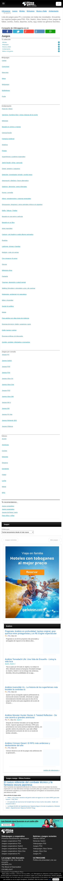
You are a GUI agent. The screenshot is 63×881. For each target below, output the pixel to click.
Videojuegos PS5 (39, 843)
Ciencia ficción (7, 133)
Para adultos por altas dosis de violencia (15, 318)
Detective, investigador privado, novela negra (17, 174)
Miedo (4, 486)
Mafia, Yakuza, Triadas (9, 210)
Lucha (4, 480)
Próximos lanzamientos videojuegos (15, 838)
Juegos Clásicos (7, 426)
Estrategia (5, 469)
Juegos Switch (7, 360)
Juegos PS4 (6, 372)
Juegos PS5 (6, 366)
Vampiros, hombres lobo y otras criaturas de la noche (20, 115)
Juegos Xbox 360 (8, 396)
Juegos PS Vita (7, 414)
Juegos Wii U (6, 402)
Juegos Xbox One (8, 384)
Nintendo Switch (39, 841)
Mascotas (5, 72)
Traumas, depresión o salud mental (14, 282)
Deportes (5, 457)
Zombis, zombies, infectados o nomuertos (16, 342)
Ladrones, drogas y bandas (11, 246)
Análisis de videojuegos (50, 770)
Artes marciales (7, 228)
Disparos (5, 463)
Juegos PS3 (6, 390)
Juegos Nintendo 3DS (9, 420)
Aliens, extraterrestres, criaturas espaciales (16, 198)
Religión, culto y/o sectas (10, 252)
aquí (50, 879)
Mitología (5, 121)
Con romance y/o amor (9, 258)
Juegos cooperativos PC (11, 854)
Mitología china (7, 270)
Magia (4, 312)
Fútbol (4, 474)
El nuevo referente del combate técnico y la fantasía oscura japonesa (28, 783)
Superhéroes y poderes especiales (13, 156)
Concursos (5, 66)
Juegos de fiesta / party (10, 512)
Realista (4, 240)
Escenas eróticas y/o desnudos (12, 336)
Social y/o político (8, 306)
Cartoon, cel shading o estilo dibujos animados (17, 234)
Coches (4, 451)
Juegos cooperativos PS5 (11, 841)
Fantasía (5, 276)
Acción (4, 439)
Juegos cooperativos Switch (12, 846)
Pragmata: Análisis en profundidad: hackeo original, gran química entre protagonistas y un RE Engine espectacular (31, 632)
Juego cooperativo (8, 509)
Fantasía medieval (8, 139)
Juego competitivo (8, 506)
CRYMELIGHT (7, 869)
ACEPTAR (56, 879)
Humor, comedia (7, 192)
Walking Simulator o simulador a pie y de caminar (18, 288)
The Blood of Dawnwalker (11, 867)
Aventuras (5, 445)
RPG (3, 492)
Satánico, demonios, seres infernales (14, 186)
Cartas (4, 60)
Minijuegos (5, 84)
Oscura (4, 264)
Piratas (4, 150)
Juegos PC (5, 354)
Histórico (5, 145)
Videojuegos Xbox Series (42, 849)
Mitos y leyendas (7, 300)
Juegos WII (6, 408)
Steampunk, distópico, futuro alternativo (15, 180)
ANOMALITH (7, 864)
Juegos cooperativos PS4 (11, 843)
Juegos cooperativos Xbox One (13, 851)
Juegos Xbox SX (7, 378)
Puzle (4, 96)
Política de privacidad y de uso (44, 860)
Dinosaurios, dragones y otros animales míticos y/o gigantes (22, 204)
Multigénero (6, 90)
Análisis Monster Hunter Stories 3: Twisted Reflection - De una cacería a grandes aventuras (31, 716)
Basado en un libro (8, 222)
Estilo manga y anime (9, 330)
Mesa (4, 78)
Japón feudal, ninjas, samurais (12, 162)
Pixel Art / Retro (7, 109)
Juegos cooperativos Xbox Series (14, 849)
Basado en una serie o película (12, 216)
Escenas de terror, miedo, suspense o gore (16, 324)
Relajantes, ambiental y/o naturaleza (14, 294)
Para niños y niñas (8, 515)
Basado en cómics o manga (11, 127)
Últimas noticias (39, 838)
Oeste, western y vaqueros (11, 168)
